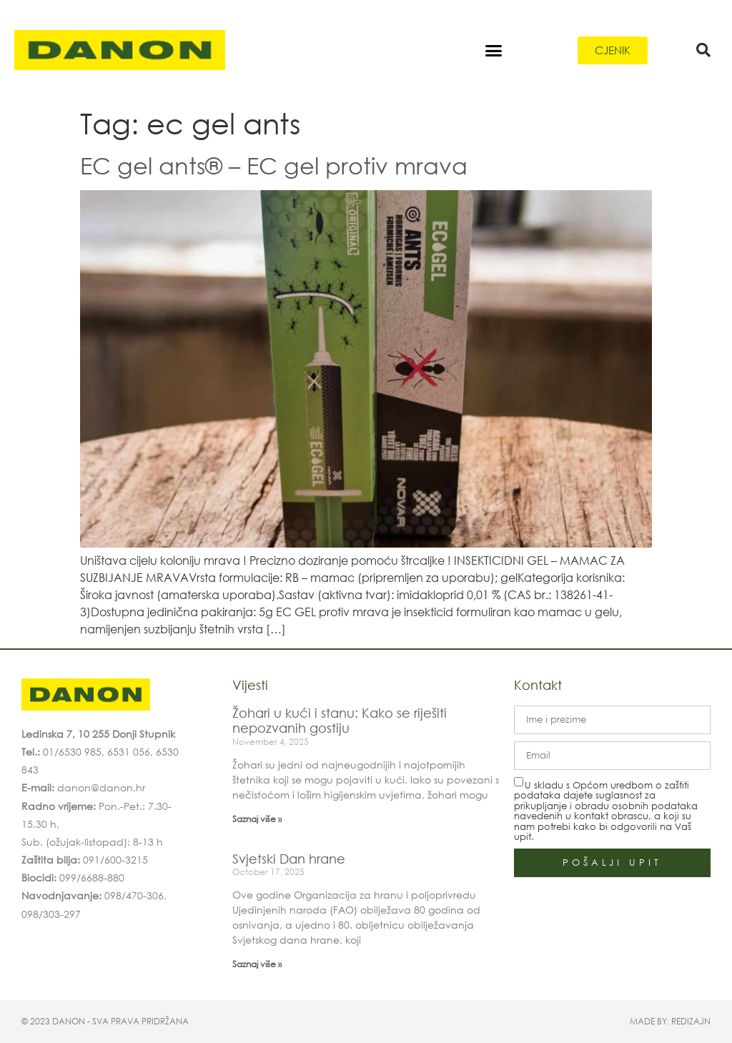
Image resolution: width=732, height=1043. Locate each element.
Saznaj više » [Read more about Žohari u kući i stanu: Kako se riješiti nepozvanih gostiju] (257, 819)
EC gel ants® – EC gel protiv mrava (274, 165)
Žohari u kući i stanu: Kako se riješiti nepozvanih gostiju (339, 720)
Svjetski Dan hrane (288, 858)
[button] (493, 50)
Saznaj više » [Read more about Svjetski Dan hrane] (257, 964)
